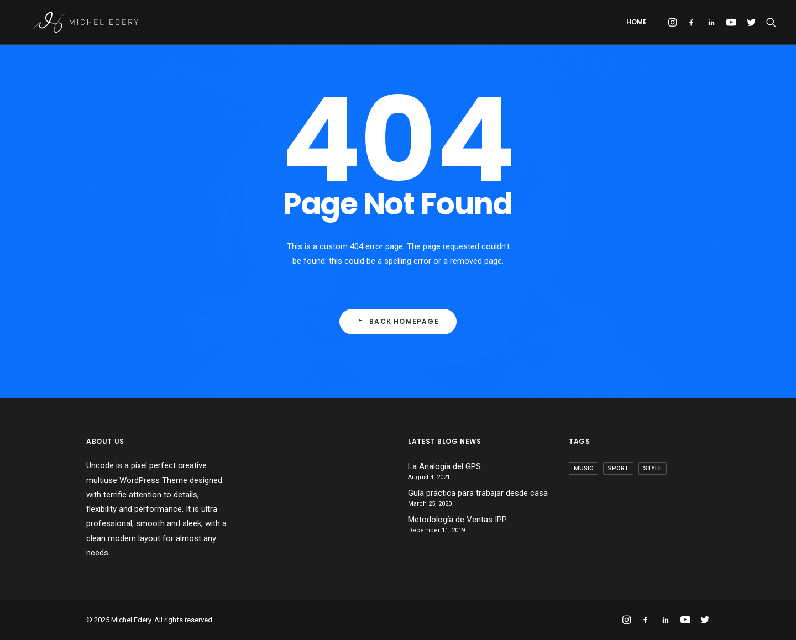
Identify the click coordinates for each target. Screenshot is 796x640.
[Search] (768, 24)
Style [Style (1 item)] (652, 468)
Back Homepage (398, 321)
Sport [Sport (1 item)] (618, 468)
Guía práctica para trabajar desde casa (478, 493)
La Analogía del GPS (444, 466)
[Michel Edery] (81, 24)
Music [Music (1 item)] (583, 468)
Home (636, 23)
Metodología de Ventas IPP (457, 519)
